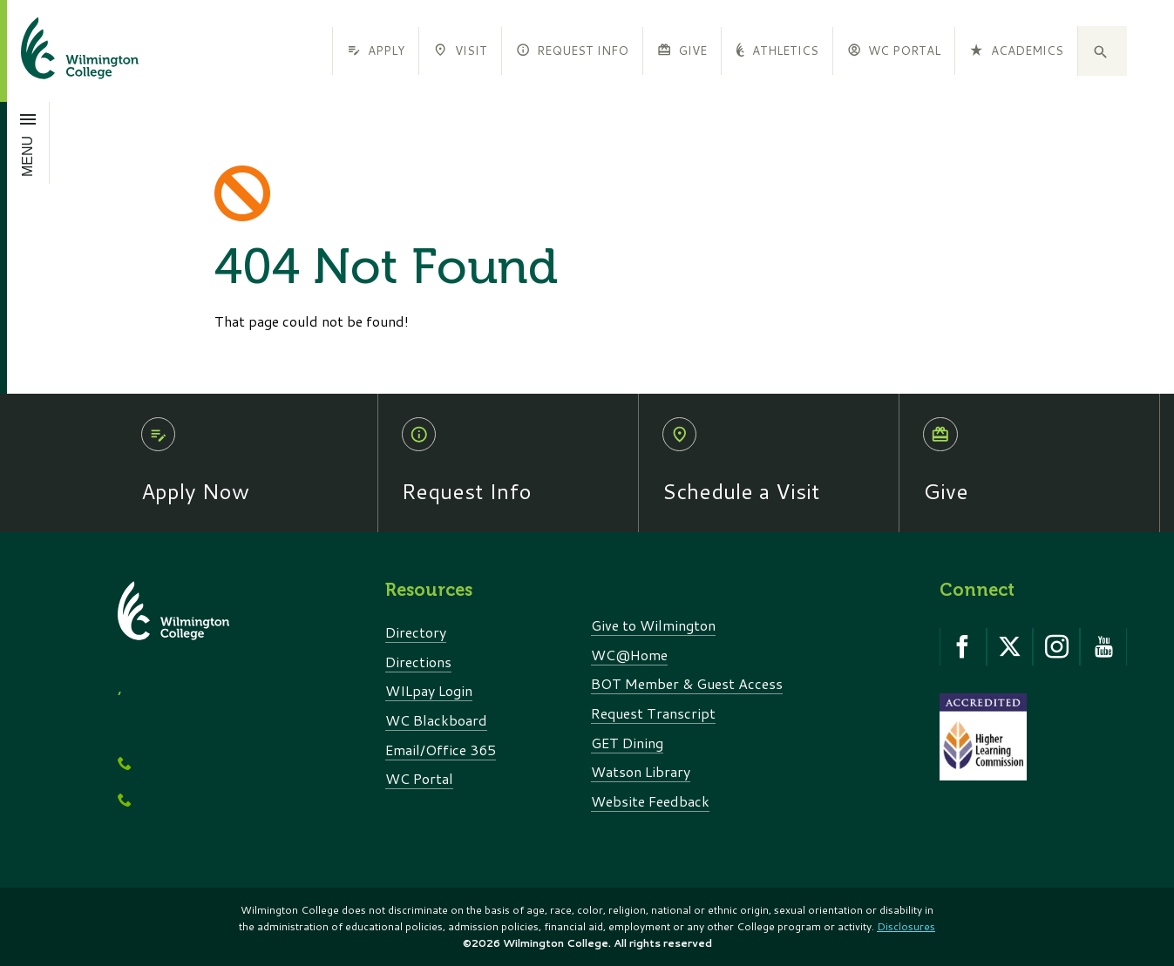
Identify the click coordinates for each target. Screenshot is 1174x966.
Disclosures (906, 926)
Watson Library (640, 771)
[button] (1102, 51)
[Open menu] (28, 143)
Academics (1015, 50)
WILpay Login (428, 690)
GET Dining (627, 743)
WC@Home (629, 655)
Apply (375, 50)
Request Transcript (653, 713)
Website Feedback (650, 801)
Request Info (572, 50)
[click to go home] (59, 51)
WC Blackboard (436, 720)
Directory (415, 632)
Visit (459, 50)
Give (682, 50)
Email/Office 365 (440, 750)
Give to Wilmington (653, 625)
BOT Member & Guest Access (687, 683)
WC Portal (893, 50)
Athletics (777, 50)
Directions (418, 662)
